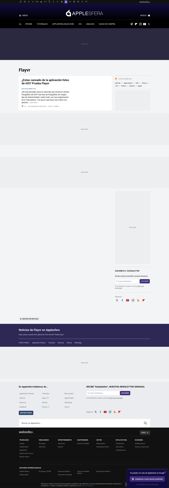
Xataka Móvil (23, 447)
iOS (116, 86)
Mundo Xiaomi (24, 457)
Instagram (140, 24)
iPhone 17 (45, 407)
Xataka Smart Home (26, 453)
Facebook (122, 300)
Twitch (132, 24)
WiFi (137, 83)
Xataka (21, 443)
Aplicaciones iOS (29, 89)
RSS (138, 300)
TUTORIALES (42, 24)
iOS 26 (67, 407)
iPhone (144, 83)
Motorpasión (100, 443)
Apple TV (45, 398)
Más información (88, 485)
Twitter (148, 24)
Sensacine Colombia (65, 475)
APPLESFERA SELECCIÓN (63, 24)
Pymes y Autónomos (142, 447)
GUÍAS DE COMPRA (107, 24)
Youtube (144, 24)
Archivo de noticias (30, 319)
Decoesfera (119, 447)
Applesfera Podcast (38, 343)
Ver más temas (26, 413)
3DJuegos (42, 443)
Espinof (60, 447)
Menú (25, 15)
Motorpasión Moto (102, 447)
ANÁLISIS (90, 24)
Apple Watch (128, 83)
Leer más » (34, 102)
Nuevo (143, 15)
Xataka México (24, 471)
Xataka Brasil (23, 475)
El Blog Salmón (140, 443)
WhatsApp (78, 343)
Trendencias (120, 443)
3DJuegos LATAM (45, 471)
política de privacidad (115, 398)
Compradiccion (121, 450)
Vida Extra (42, 447)
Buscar (145, 423)
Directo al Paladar (83, 443)
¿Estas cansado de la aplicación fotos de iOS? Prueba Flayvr (45, 81)
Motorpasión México (103, 471)
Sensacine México (64, 471)
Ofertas (69, 343)
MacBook (22, 407)
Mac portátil (69, 394)
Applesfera (84, 13)
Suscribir (144, 281)
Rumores (61, 343)
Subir (143, 432)
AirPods (117, 83)
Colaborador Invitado (37, 106)
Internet (132, 86)
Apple (140, 86)
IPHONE (28, 24)
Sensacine (61, 443)
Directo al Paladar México (83, 472)
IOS (80, 24)
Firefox (123, 86)
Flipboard (136, 24)
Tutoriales (51, 343)
